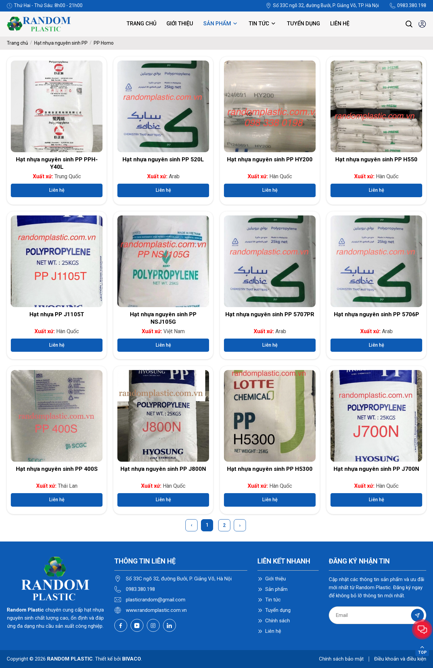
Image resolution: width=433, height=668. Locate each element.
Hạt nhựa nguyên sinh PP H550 (376, 159)
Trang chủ (141, 23)
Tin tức (263, 23)
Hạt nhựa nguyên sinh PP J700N (376, 468)
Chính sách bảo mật (341, 659)
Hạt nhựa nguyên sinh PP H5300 (270, 468)
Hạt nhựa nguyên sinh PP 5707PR (269, 314)
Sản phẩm (220, 23)
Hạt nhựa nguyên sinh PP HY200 (270, 159)
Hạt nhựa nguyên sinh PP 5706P (376, 314)
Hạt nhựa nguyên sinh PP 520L (163, 159)
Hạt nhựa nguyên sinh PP (61, 43)
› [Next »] (240, 525)
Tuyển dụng (303, 23)
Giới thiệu (179, 23)
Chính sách (277, 621)
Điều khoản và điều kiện (400, 659)
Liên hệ (339, 23)
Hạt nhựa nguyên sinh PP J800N (163, 468)
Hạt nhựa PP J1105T (56, 314)
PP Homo (104, 43)
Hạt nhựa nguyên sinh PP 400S (57, 468)
